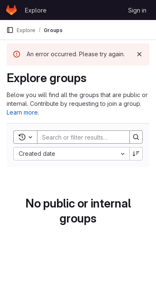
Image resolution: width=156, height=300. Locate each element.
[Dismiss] (139, 54)
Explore (36, 10)
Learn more (22, 112)
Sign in (137, 10)
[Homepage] (11, 10)
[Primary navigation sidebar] (10, 30)
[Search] (92, 137)
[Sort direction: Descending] (136, 153)
